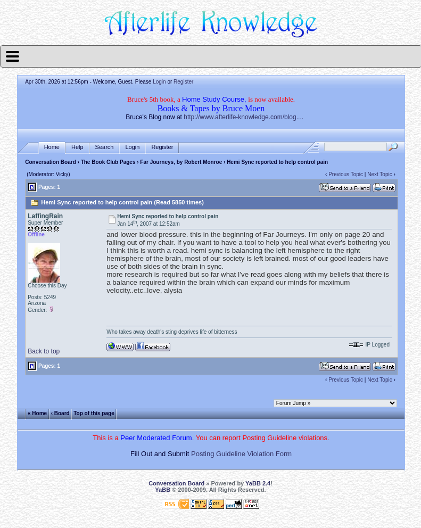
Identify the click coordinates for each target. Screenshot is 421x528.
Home (52, 147)
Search (104, 147)
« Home (37, 413)
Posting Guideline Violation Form (241, 454)
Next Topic (379, 174)
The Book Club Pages (108, 162)
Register (183, 82)
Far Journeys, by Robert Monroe (181, 162)
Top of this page (93, 413)
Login (159, 82)
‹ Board (60, 413)
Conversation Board (50, 162)
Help (77, 147)
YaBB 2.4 (257, 483)
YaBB (162, 489)
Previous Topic (345, 174)
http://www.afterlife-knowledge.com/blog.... (243, 117)
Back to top (44, 351)
